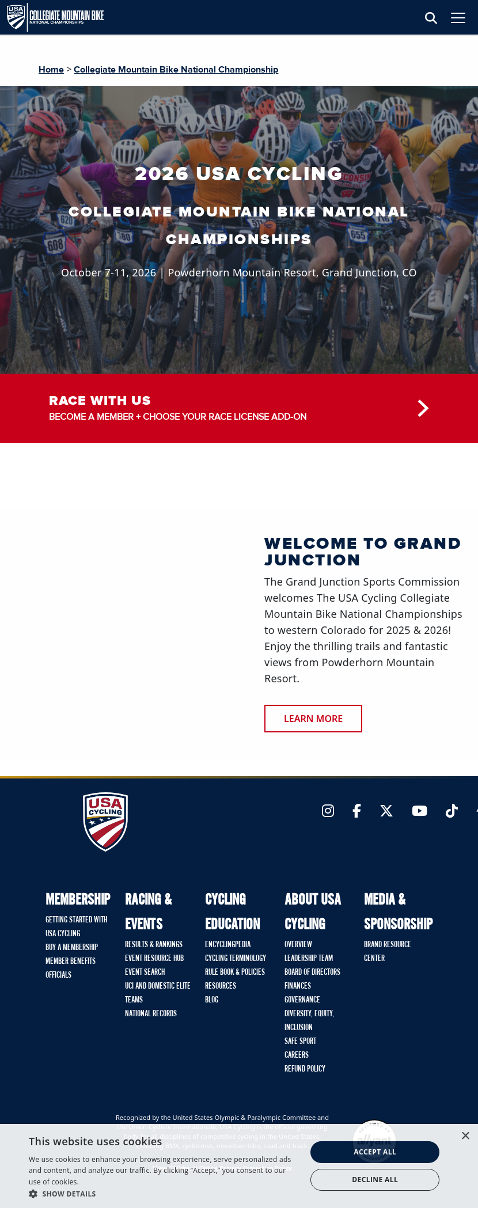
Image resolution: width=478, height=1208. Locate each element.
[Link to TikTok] (452, 812)
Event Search (145, 972)
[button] (163, 1193)
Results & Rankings (154, 945)
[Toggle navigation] (458, 17)
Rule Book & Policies (235, 972)
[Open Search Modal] (431, 19)
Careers (296, 1055)
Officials (58, 975)
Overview (298, 945)
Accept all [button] (375, 1152)
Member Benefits (70, 962)
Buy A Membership (71, 948)
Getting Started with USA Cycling (76, 927)
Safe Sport (300, 1042)
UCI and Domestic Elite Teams (158, 993)
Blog (211, 1000)
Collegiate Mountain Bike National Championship (176, 69)
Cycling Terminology (235, 959)
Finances (297, 986)
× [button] (465, 1136)
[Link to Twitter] (386, 812)
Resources (220, 986)
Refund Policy (304, 1069)
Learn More (313, 718)
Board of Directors (312, 972)
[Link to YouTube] (419, 812)
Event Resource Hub (154, 959)
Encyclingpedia (228, 945)
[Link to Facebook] (356, 812)
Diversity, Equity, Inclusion (309, 1021)
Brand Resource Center (387, 952)
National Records (151, 1014)
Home (51, 69)
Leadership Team (308, 959)
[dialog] (239, 1166)
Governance (302, 1000)
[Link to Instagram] (328, 812)
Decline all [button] (375, 1179)
